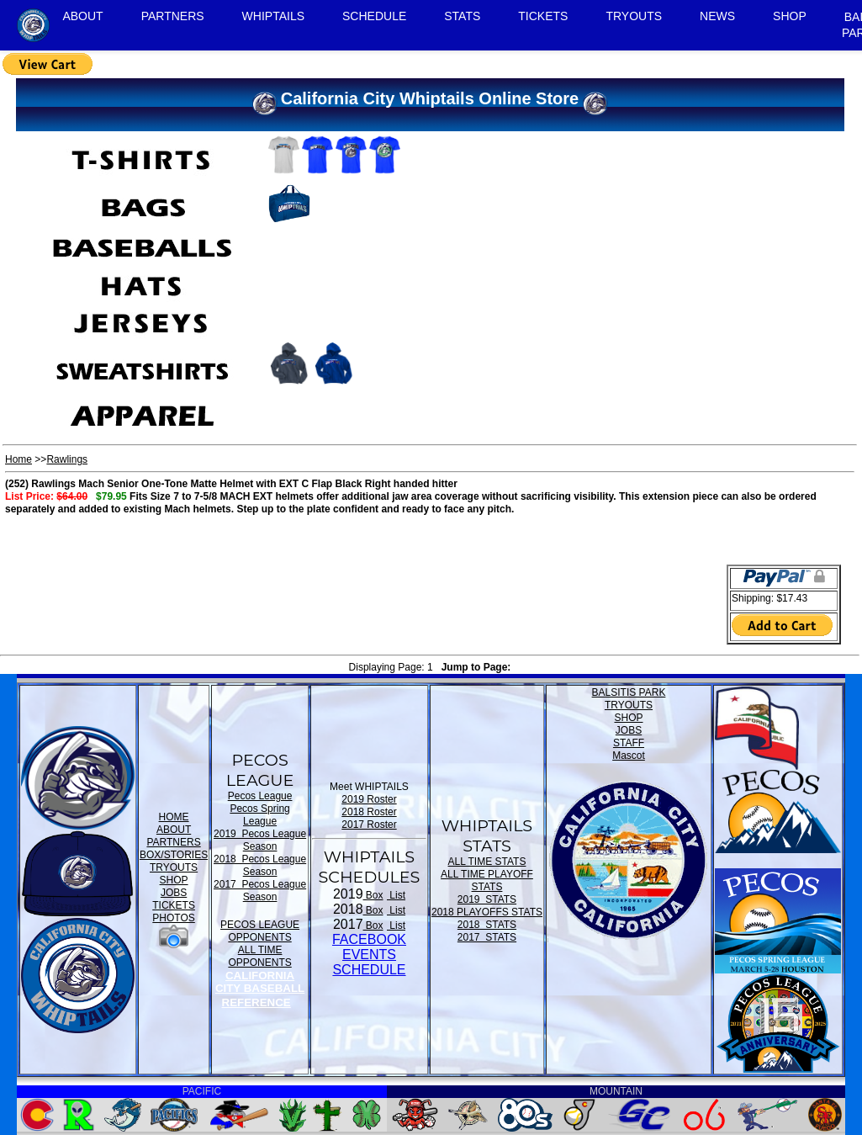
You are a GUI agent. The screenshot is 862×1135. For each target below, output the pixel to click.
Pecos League (260, 796)
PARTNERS (172, 16)
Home (18, 459)
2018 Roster (368, 812)
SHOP (789, 16)
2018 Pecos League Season (260, 865)
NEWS (717, 16)
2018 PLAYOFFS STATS (486, 912)
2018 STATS (486, 925)
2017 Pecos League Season (260, 890)
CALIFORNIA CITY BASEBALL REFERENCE (259, 989)
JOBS (174, 893)
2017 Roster (368, 824)
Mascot (628, 755)
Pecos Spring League (259, 815)
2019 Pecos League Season (260, 840)
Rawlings (66, 459)
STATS (462, 16)
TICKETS (543, 16)
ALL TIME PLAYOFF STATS (487, 880)
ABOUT (82, 16)
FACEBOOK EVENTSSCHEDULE (369, 954)
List (396, 895)
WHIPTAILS (273, 16)
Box (373, 895)
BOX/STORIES (174, 855)
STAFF (628, 743)
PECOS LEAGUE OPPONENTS (259, 931)
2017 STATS (486, 937)
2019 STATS (486, 899)
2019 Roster (368, 799)
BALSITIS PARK (629, 692)
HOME (174, 817)
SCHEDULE (374, 16)
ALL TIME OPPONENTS (259, 956)
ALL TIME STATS (487, 861)
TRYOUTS (634, 16)
